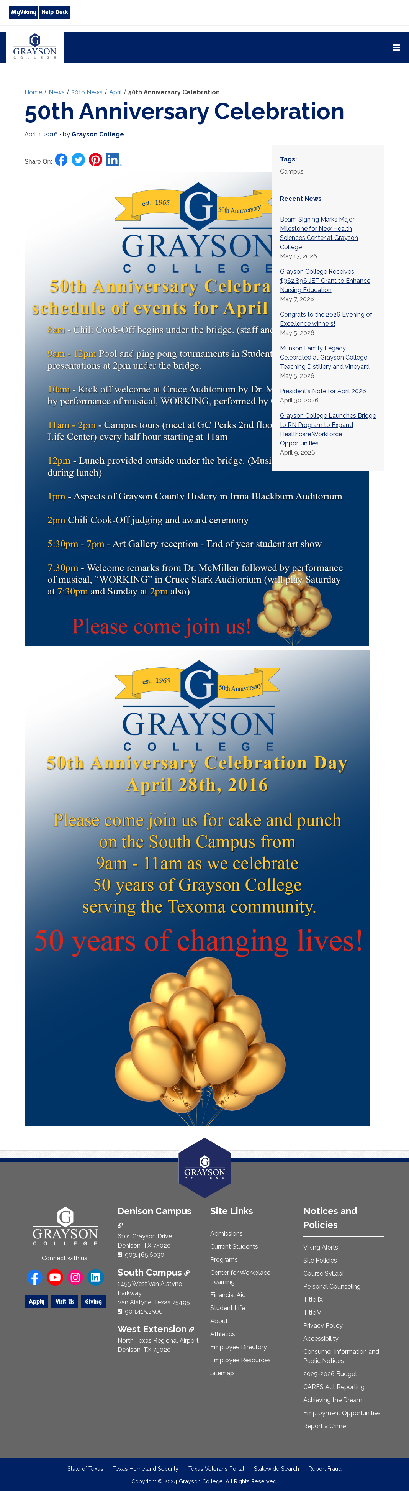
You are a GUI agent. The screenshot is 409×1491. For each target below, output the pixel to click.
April (115, 92)
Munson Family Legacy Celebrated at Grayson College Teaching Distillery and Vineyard (325, 357)
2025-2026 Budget (330, 1374)
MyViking (23, 12)
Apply (36, 1301)
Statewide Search (276, 1468)
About (219, 1321)
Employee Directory (238, 1347)
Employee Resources (240, 1360)
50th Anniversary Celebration (174, 92)
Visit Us (65, 1301)
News (57, 92)
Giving (93, 1301)
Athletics (222, 1334)
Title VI (313, 1312)
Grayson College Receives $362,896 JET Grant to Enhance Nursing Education (325, 281)
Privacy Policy (323, 1325)
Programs (224, 1259)
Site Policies (320, 1260)
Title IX (313, 1299)
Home (33, 92)
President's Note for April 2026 (323, 391)
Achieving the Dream (332, 1400)
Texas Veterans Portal (216, 1468)
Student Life (227, 1308)
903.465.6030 (144, 1254)
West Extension (156, 1329)
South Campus (154, 1272)
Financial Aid (228, 1295)
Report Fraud (325, 1468)
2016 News (87, 92)
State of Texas (85, 1468)
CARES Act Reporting (334, 1387)
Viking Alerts (320, 1247)
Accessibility (321, 1338)
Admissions (226, 1233)
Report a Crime (324, 1426)
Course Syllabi (323, 1273)
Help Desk (54, 12)
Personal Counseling (332, 1286)
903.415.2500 (144, 1311)
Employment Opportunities (342, 1413)
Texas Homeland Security (145, 1468)
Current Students (234, 1246)
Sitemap (222, 1373)
